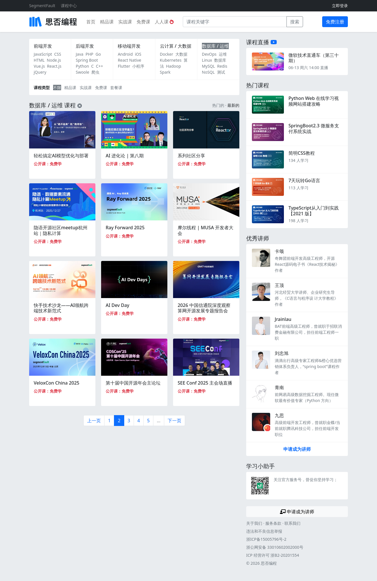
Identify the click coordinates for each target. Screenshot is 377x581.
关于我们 (254, 523)
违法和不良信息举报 (264, 531)
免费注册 (335, 22)
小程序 (138, 66)
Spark (165, 72)
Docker (166, 54)
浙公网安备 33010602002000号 (274, 547)
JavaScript (43, 54)
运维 (223, 54)
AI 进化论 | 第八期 (125, 155)
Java (79, 54)
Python (82, 66)
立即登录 (340, 5)
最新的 (233, 105)
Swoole (82, 72)
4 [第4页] (138, 420)
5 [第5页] (148, 420)
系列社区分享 (191, 155)
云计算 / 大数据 (175, 46)
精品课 (107, 22)
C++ (99, 66)
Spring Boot (87, 60)
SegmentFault (42, 5)
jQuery (40, 72)
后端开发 (85, 46)
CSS (57, 54)
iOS (138, 54)
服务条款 (273, 523)
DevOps (209, 54)
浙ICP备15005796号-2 (266, 539)
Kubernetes (171, 60)
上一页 (94, 420)
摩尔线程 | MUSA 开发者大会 (205, 230)
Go (98, 54)
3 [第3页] (129, 420)
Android (125, 54)
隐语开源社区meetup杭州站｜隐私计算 (60, 230)
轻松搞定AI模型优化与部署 (61, 155)
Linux (207, 60)
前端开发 (43, 46)
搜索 (294, 22)
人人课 (164, 22)
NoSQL (208, 72)
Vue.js (39, 66)
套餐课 (116, 87)
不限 (57, 87)
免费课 (143, 22)
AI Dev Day (117, 305)
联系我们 (292, 523)
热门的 (218, 105)
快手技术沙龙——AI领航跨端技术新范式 (61, 308)
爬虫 (95, 72)
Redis (222, 66)
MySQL (208, 66)
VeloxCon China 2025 (56, 383)
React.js (54, 66)
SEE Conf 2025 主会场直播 (205, 383)
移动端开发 (129, 46)
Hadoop (173, 66)
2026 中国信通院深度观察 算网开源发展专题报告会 (204, 308)
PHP (89, 54)
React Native (129, 60)
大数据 (181, 54)
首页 (90, 22)
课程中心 (69, 5)
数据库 (220, 60)
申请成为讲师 (297, 449)
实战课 (125, 22)
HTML (39, 60)
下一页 (174, 420)
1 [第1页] (109, 420)
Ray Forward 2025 (125, 227)
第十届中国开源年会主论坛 (133, 383)
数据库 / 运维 (215, 46)
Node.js (54, 60)
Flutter (124, 66)
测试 (221, 72)
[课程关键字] (235, 21)
